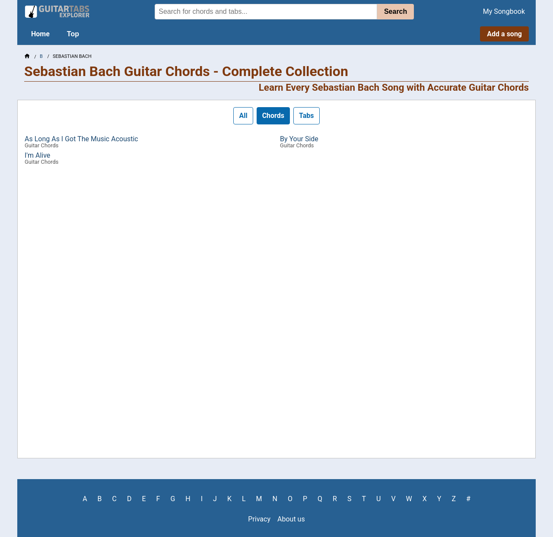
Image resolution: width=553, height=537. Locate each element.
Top (73, 34)
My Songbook (504, 11)
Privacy (259, 519)
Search (395, 11)
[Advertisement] (276, 315)
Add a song (504, 34)
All (243, 115)
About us (291, 519)
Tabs (306, 115)
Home (40, 34)
